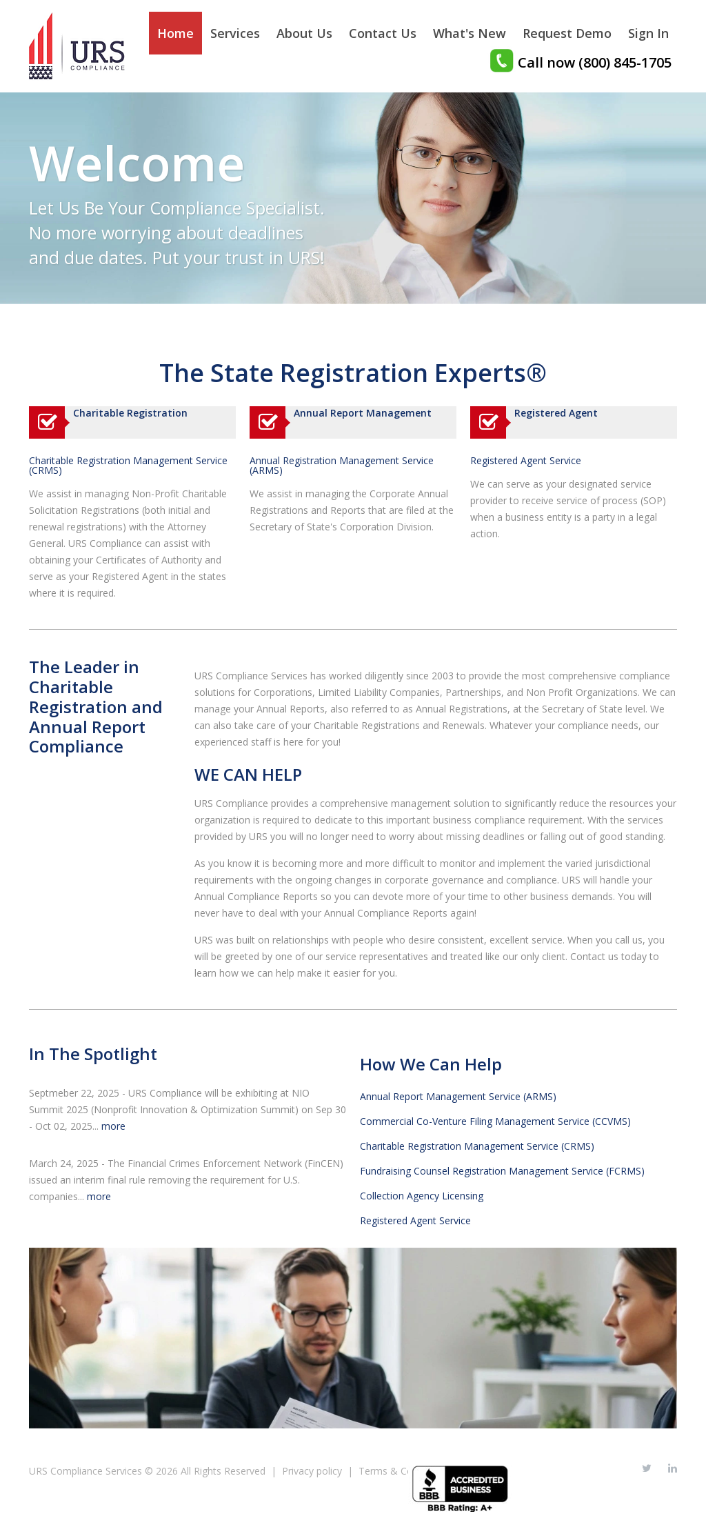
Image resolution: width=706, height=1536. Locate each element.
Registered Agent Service (525, 461)
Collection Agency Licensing (421, 1196)
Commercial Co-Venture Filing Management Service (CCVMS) (495, 1121)
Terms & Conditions (403, 1470)
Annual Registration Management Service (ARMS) (342, 465)
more (113, 1126)
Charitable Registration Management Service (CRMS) (128, 465)
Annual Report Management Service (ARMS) (458, 1096)
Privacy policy (312, 1470)
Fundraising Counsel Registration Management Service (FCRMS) (502, 1171)
